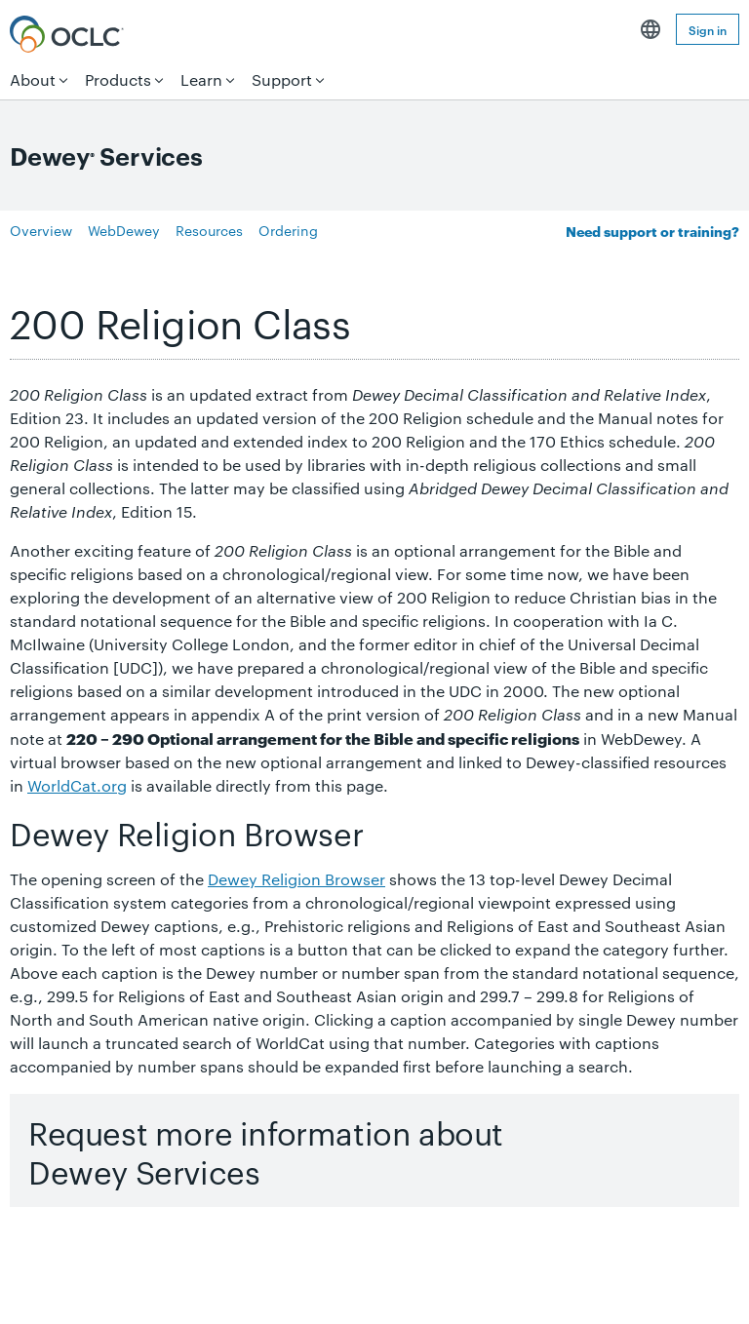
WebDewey (124, 248)
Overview (41, 248)
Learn (201, 79)
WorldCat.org (77, 804)
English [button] (650, 29)
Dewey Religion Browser (296, 897)
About (33, 79)
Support (282, 79)
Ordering (288, 248)
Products (118, 79)
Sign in (708, 29)
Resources (209, 248)
